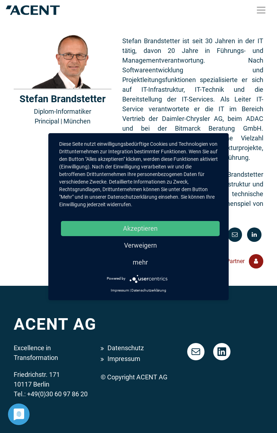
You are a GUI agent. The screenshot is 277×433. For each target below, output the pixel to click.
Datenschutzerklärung (148, 290)
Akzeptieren (140, 228)
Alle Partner (239, 261)
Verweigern (140, 245)
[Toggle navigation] (261, 10)
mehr (140, 262)
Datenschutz (125, 348)
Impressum (123, 358)
